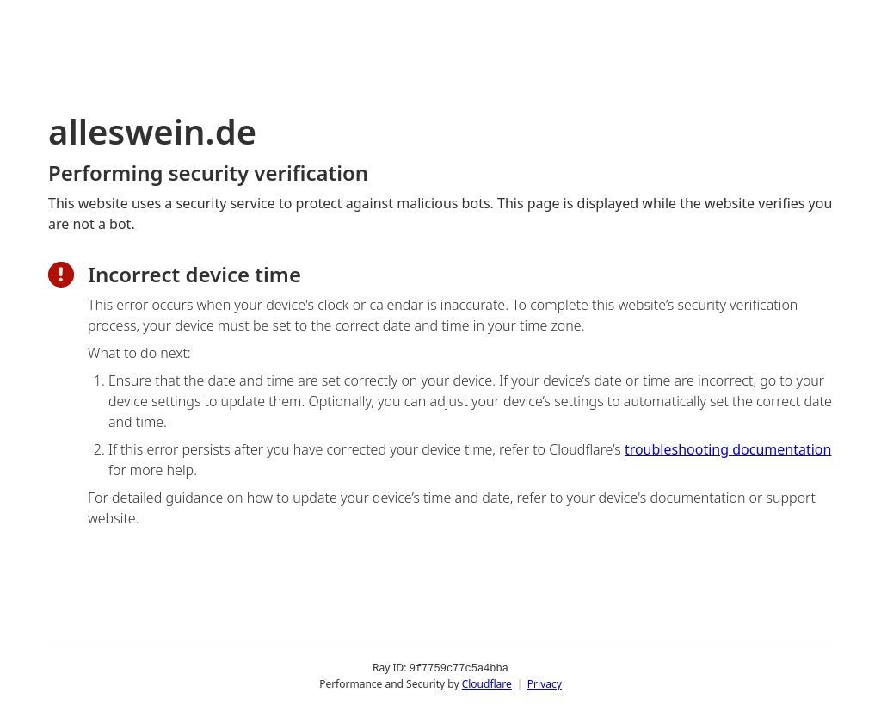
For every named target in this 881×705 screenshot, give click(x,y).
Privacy (544, 683)
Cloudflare (487, 683)
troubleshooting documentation (728, 449)
